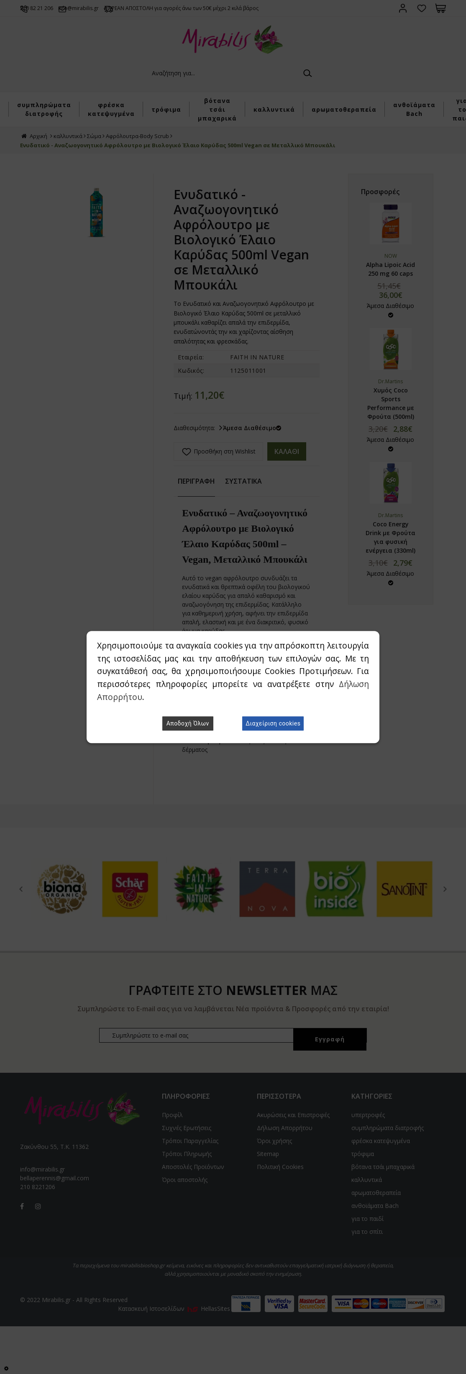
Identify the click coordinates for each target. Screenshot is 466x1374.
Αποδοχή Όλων (187, 723)
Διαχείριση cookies (273, 723)
